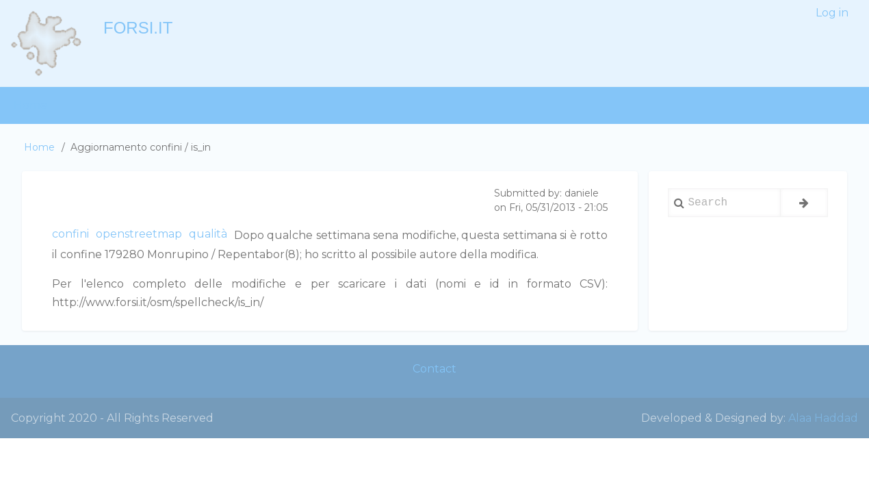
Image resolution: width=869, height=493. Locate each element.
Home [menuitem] (30, 105)
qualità (208, 233)
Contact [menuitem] (434, 368)
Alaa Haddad (823, 418)
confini (70, 233)
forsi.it (137, 27)
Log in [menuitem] (832, 12)
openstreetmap (139, 233)
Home (39, 147)
